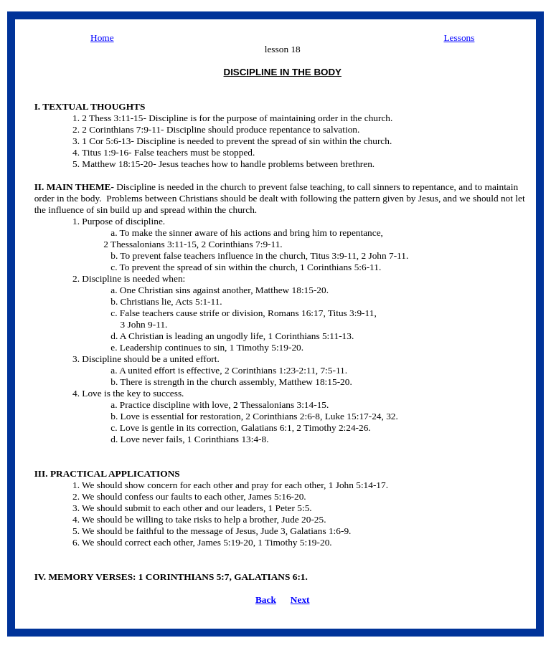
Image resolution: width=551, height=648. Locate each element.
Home (102, 37)
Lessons (458, 37)
